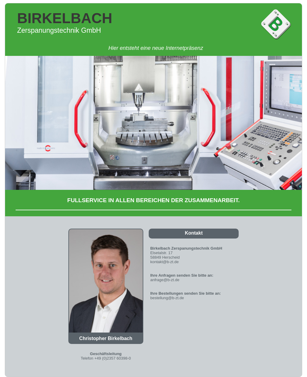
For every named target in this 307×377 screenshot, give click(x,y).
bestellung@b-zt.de (167, 298)
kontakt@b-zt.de (164, 262)
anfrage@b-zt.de (164, 280)
